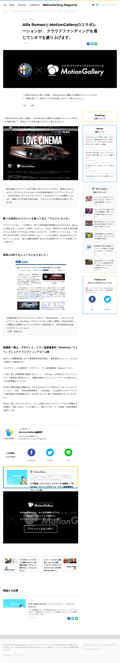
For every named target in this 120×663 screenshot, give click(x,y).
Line (68, 455)
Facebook (31, 455)
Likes (92, 303)
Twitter (50, 455)
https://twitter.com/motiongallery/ (32, 439)
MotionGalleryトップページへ (12, 655)
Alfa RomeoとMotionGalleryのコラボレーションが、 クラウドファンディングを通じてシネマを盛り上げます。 (45, 11)
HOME (5, 11)
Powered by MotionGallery (108, 5)
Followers (107, 303)
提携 (32, 105)
